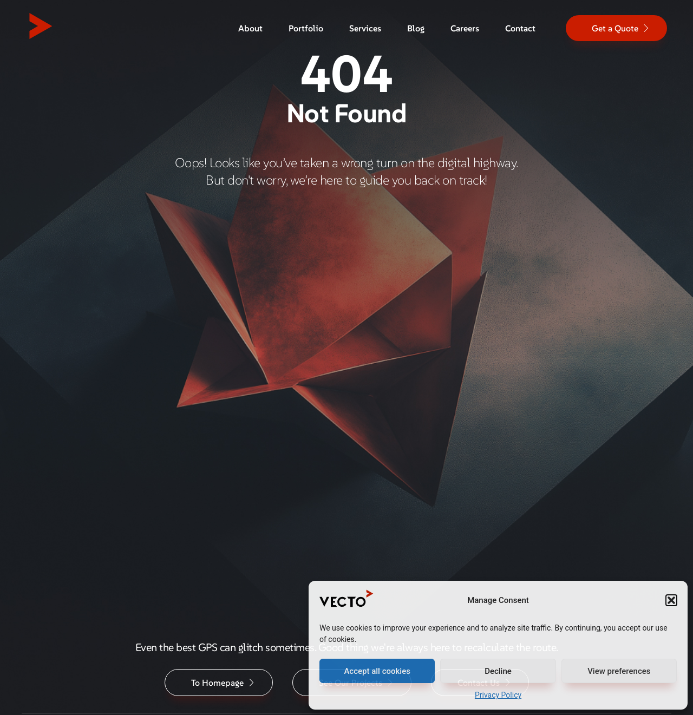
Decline (498, 671)
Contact (520, 28)
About (250, 28)
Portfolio (306, 28)
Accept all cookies (377, 671)
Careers (464, 28)
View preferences (618, 671)
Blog (415, 28)
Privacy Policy (498, 695)
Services (365, 28)
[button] (671, 600)
